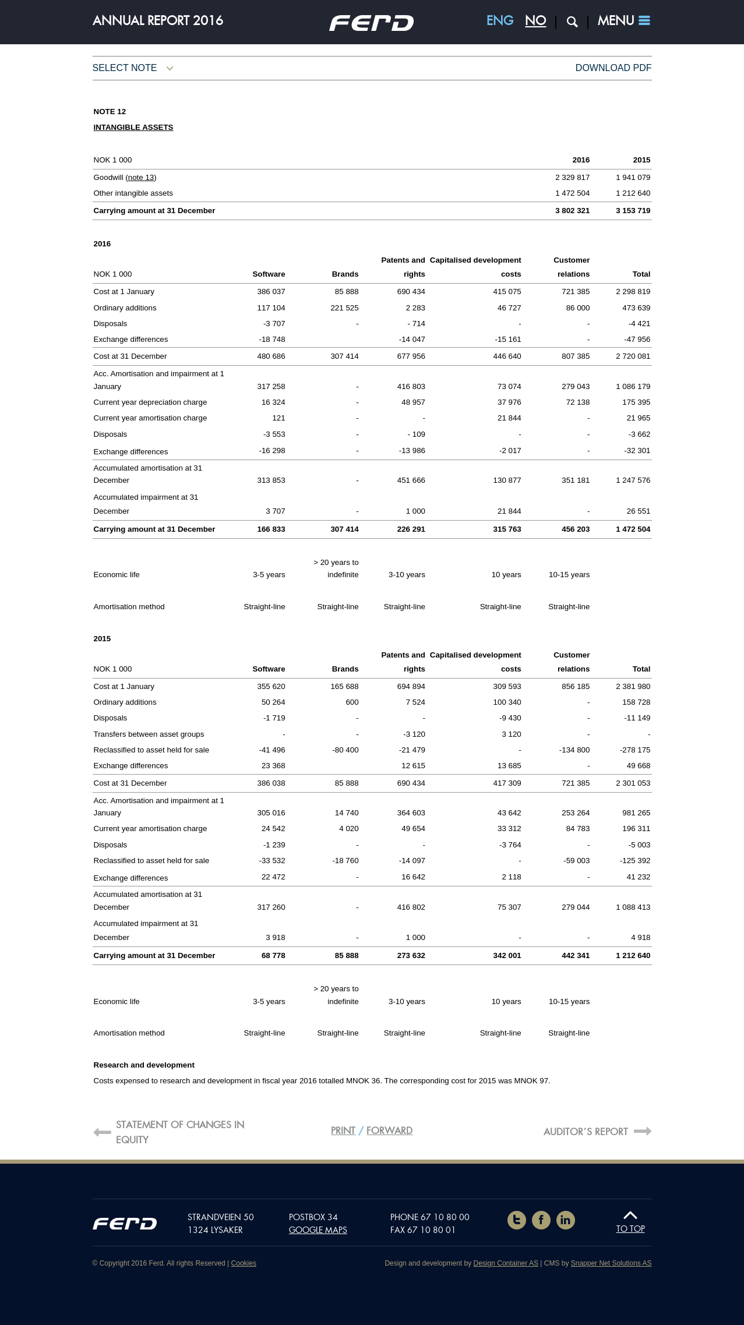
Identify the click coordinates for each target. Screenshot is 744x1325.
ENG (499, 21)
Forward (389, 1131)
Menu (616, 21)
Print (343, 1131)
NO (535, 21)
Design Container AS (506, 1263)
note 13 (141, 177)
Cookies (243, 1263)
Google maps (318, 1230)
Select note (125, 68)
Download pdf (614, 68)
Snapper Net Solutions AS (611, 1263)
